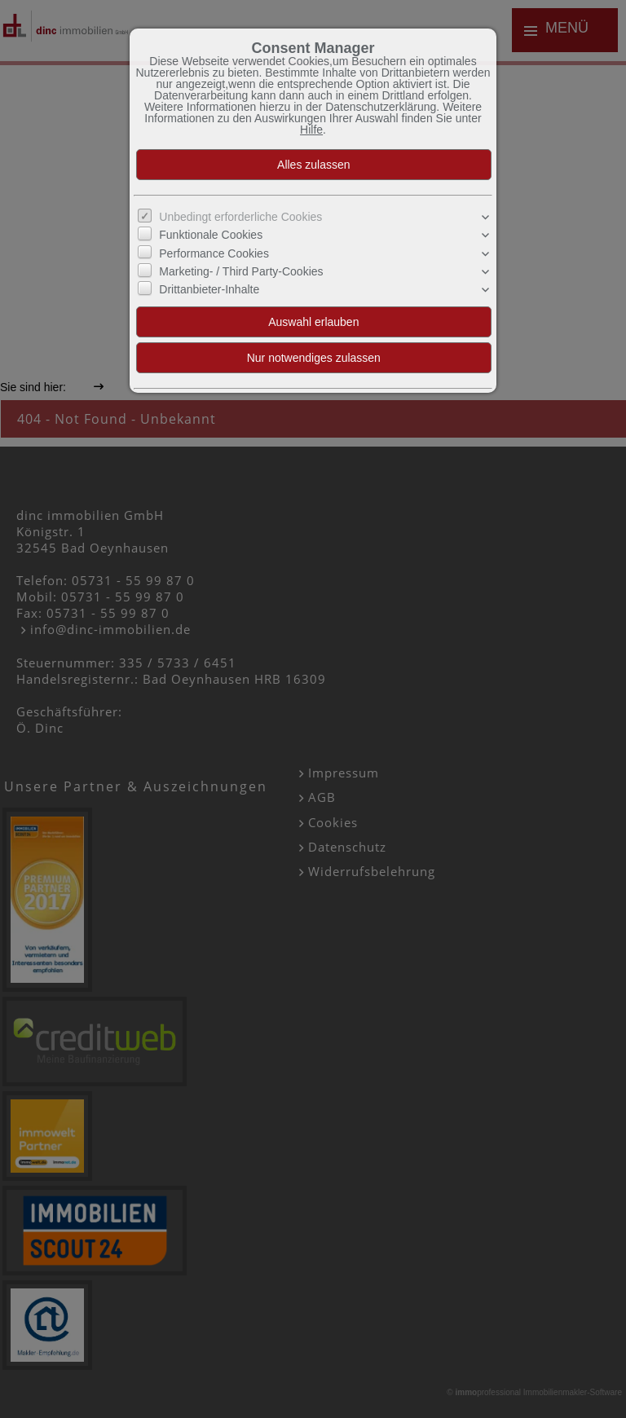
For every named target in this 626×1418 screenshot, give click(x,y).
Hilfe (311, 129)
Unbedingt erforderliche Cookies (240, 216)
